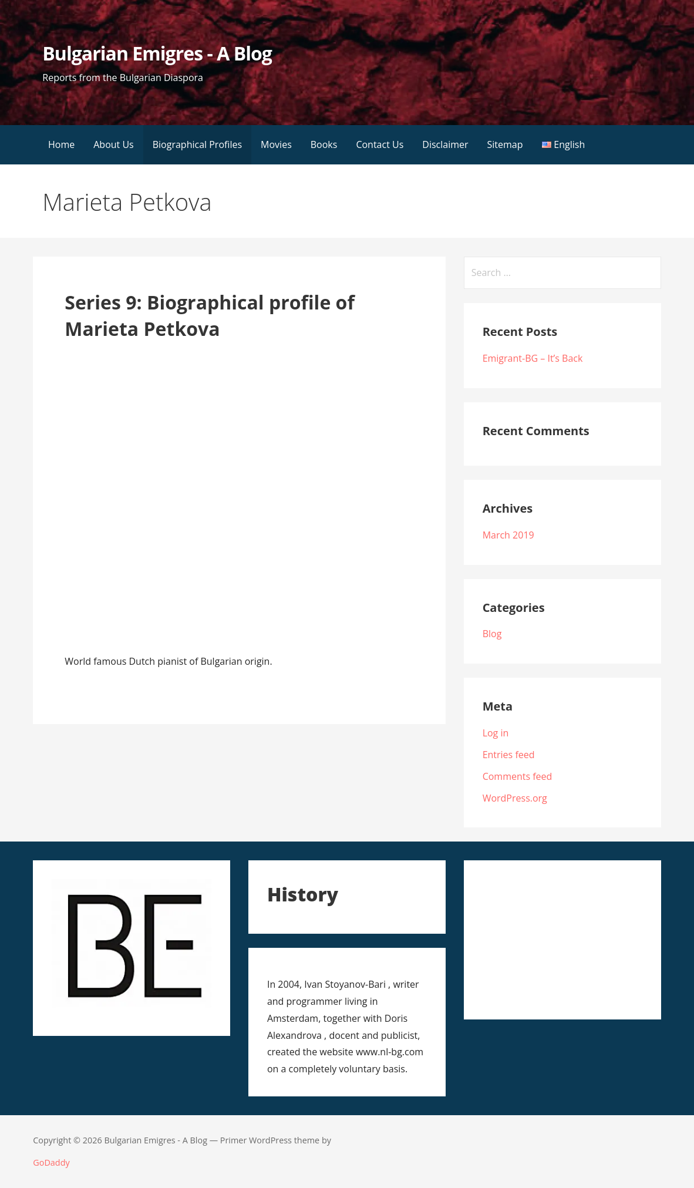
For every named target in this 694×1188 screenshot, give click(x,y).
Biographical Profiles (197, 144)
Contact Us (379, 144)
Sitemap (505, 144)
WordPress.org (515, 798)
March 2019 (508, 535)
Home (61, 144)
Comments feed (517, 776)
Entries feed (509, 754)
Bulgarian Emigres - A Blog (157, 53)
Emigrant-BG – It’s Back (533, 358)
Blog (492, 633)
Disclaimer (445, 144)
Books (324, 144)
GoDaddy (51, 1162)
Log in (496, 732)
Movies (276, 144)
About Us (113, 144)
